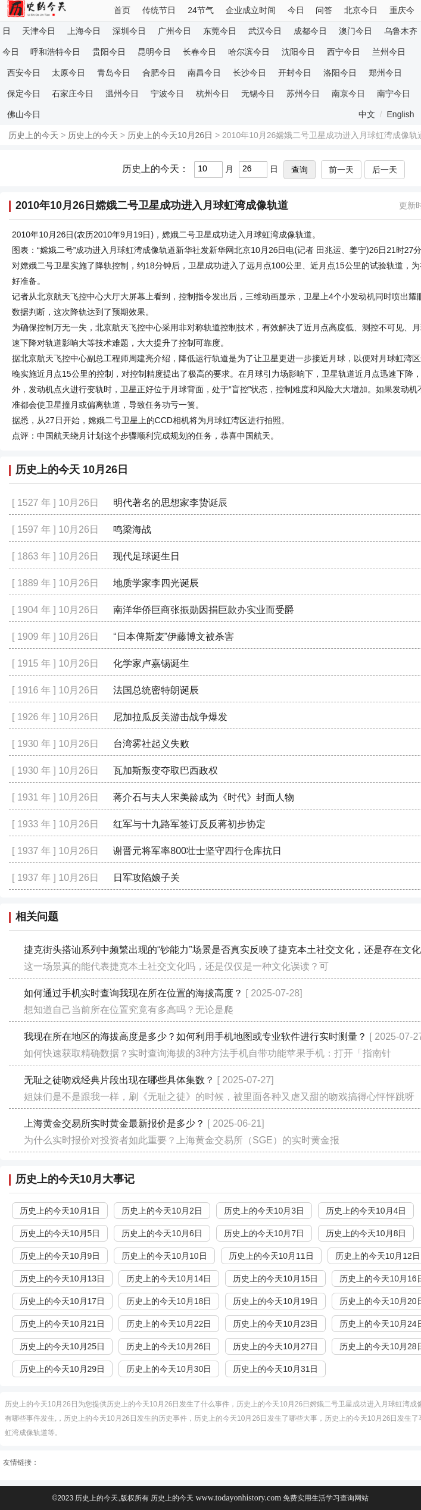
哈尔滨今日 (249, 52)
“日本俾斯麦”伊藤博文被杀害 (173, 636)
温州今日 (122, 93)
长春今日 (199, 52)
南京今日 (348, 93)
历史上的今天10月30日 (168, 1369)
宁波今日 (167, 93)
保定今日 (23, 93)
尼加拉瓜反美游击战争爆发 (170, 717)
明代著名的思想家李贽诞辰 (170, 503)
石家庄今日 (72, 93)
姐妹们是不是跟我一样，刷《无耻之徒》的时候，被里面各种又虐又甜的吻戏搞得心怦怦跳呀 (219, 1097)
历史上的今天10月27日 (275, 1346)
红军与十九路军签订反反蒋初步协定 (189, 824)
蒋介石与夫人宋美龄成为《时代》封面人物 (203, 797)
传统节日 (159, 10)
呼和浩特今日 (55, 52)
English (400, 114)
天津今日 (38, 31)
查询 (299, 169)
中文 (366, 114)
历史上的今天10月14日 (168, 1278)
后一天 (384, 169)
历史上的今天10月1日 (60, 1210)
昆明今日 (154, 52)
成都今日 (310, 31)
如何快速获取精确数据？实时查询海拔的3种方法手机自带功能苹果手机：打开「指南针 (207, 1053)
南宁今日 (393, 93)
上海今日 (84, 31)
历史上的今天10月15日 (275, 1278)
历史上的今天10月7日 (264, 1233)
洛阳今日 (340, 72)
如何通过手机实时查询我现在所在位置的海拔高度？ (133, 993)
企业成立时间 (251, 10)
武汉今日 (265, 31)
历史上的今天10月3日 (264, 1210)
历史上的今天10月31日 (275, 1369)
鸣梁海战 (132, 529)
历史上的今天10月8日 (366, 1233)
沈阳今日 (298, 52)
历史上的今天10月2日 (161, 1210)
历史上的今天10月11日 (271, 1256)
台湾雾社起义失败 (151, 744)
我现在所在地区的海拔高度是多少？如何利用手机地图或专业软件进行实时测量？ (195, 1036)
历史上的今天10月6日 (161, 1233)
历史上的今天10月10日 (164, 1256)
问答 (324, 10)
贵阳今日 (109, 52)
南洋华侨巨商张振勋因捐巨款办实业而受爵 (203, 610)
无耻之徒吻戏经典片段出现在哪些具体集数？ (119, 1080)
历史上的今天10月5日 (60, 1233)
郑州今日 (385, 72)
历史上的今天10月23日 (275, 1323)
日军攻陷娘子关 (146, 878)
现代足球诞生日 (146, 556)
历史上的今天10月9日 (60, 1256)
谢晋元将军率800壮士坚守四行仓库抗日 (197, 851)
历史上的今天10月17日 (62, 1301)
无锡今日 (258, 93)
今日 (296, 10)
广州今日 (174, 31)
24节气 (201, 10)
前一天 (341, 169)
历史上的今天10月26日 (170, 135)
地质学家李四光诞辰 (156, 583)
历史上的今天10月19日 (275, 1301)
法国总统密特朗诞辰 (156, 690)
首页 (122, 10)
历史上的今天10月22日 (168, 1323)
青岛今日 (113, 72)
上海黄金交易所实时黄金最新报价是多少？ (114, 1123)
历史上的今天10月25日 (62, 1346)
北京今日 (361, 10)
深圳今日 (129, 31)
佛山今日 (23, 114)
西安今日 (23, 72)
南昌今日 (204, 72)
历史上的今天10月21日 (62, 1323)
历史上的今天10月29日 (62, 1369)
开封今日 (294, 72)
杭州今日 (212, 93)
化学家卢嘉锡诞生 (151, 663)
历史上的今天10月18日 (168, 1301)
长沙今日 (249, 72)
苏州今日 (303, 93)
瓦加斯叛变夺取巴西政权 (165, 770)
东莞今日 (219, 31)
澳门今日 (355, 31)
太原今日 (68, 72)
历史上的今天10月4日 (366, 1210)
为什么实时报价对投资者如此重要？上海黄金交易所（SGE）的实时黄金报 (181, 1140)
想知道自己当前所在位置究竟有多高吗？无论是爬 (128, 1010)
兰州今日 (389, 52)
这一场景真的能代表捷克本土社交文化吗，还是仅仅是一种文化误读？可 (176, 966)
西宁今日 (343, 52)
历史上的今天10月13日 (62, 1278)
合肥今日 (159, 72)
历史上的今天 (33, 135)
